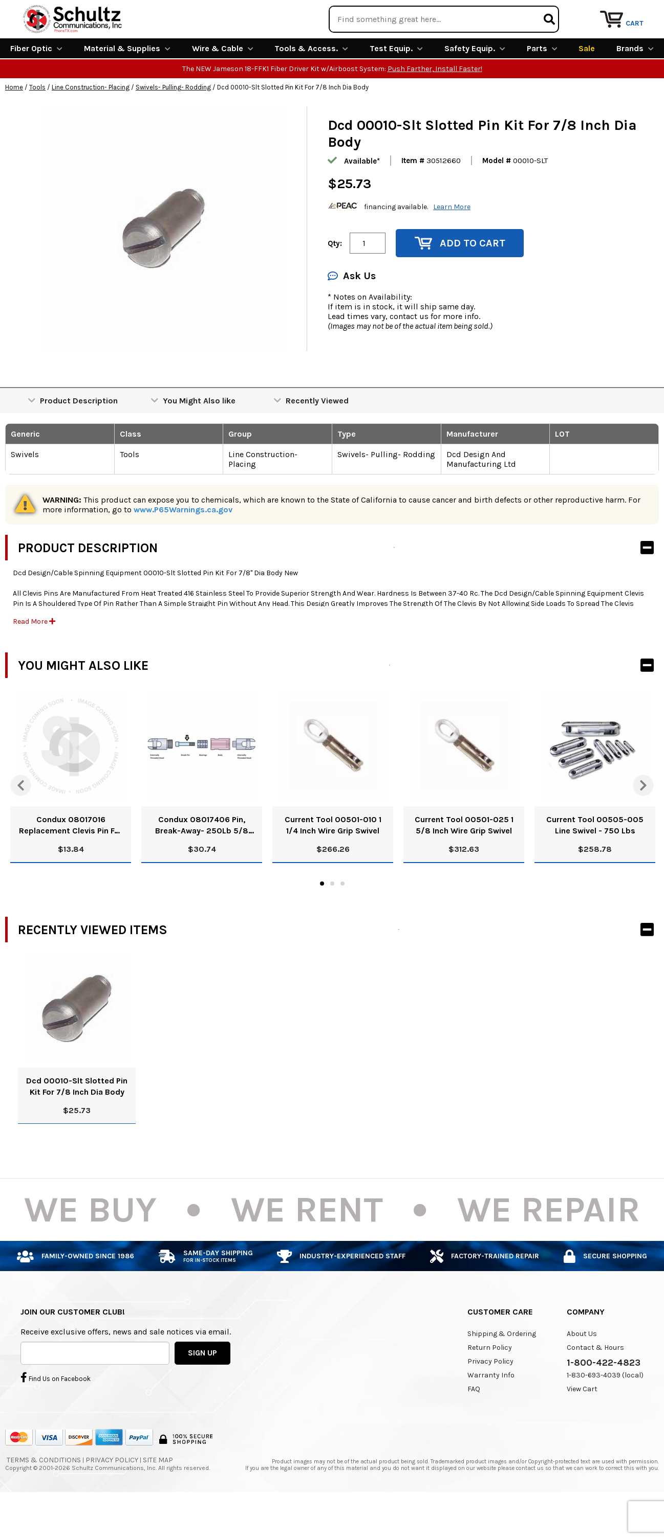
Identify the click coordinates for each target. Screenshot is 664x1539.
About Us (582, 1371)
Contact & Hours (595, 1384)
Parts (542, 85)
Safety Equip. (474, 85)
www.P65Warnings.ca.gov (183, 547)
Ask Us (352, 313)
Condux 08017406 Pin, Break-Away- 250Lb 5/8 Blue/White (201, 863)
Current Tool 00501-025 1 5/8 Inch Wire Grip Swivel (464, 862)
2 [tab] (332, 921)
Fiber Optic (36, 85)
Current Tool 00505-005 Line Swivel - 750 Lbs (595, 862)
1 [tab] (322, 921)
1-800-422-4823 (603, 1400)
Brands (635, 85)
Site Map (158, 1497)
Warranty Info (491, 1412)
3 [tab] (342, 921)
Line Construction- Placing (91, 124)
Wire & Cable (222, 85)
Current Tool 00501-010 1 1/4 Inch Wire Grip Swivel (333, 862)
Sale (587, 85)
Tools (37, 124)
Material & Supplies (127, 85)
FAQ (473, 1426)
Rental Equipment (547, 12)
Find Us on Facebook (55, 1414)
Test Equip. (396, 85)
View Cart (582, 1426)
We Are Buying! (462, 12)
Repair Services (632, 12)
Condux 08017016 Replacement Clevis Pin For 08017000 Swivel (70, 863)
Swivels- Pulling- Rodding (173, 124)
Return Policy (489, 1384)
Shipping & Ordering (501, 1371)
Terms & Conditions (44, 1497)
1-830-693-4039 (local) (605, 1412)
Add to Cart (460, 280)
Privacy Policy (490, 1398)
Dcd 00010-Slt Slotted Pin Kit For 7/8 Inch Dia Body (76, 1123)
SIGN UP (202, 1389)
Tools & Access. (311, 85)
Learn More (451, 243)
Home (14, 124)
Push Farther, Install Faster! (435, 106)
